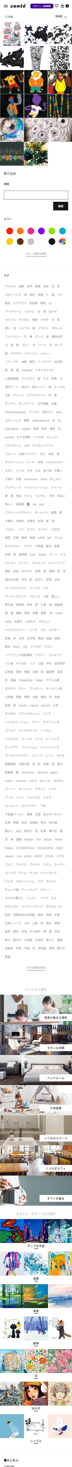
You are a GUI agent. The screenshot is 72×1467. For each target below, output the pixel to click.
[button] (36, 254)
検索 (60, 206)
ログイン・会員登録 (41, 6)
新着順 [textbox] (58, 16)
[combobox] (61, 16)
